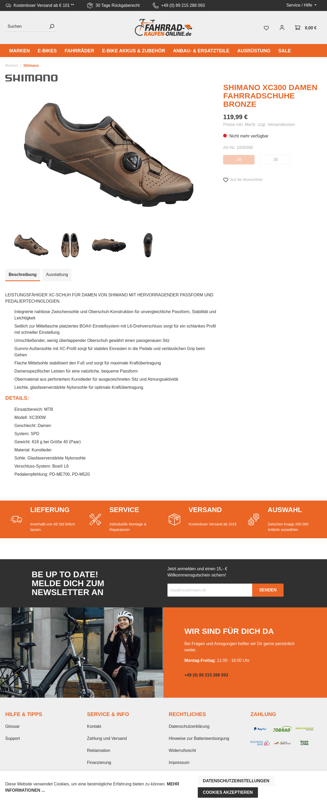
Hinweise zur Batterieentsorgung (199, 738)
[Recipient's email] (209, 590)
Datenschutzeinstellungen (236, 781)
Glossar (12, 726)
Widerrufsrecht (182, 750)
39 (238, 159)
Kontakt (94, 726)
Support (12, 738)
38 (275, 159)
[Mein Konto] (282, 27)
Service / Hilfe (299, 5)
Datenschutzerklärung (189, 726)
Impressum (179, 762)
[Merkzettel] (266, 27)
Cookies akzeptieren (228, 792)
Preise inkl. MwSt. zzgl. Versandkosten (259, 124)
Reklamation (98, 750)
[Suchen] (25, 26)
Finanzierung (99, 762)
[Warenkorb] (306, 27)
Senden (268, 590)
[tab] (22, 275)
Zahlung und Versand (107, 738)
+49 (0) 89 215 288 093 (183, 5)
